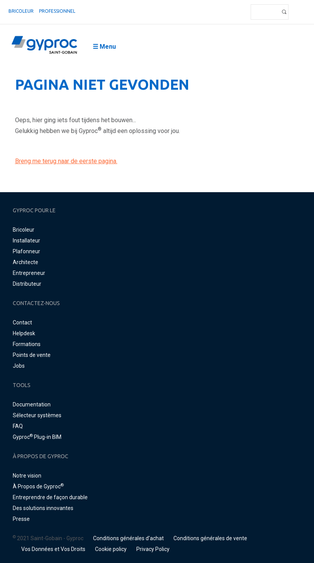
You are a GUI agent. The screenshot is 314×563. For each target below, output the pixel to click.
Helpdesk (24, 333)
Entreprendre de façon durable (50, 497)
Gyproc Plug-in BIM (37, 437)
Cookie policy (111, 549)
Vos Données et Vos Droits (53, 549)
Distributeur (27, 284)
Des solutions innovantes (43, 508)
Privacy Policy (153, 549)
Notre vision (27, 476)
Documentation (32, 404)
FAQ (18, 426)
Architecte (25, 262)
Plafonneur (26, 251)
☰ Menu (104, 46)
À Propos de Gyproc (38, 486)
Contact (22, 322)
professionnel (57, 11)
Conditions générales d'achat (128, 538)
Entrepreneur (29, 273)
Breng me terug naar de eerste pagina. (66, 161)
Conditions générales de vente (210, 538)
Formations (27, 344)
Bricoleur (21, 11)
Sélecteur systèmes (37, 415)
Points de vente (32, 355)
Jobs (19, 366)
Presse (21, 519)
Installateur (26, 240)
